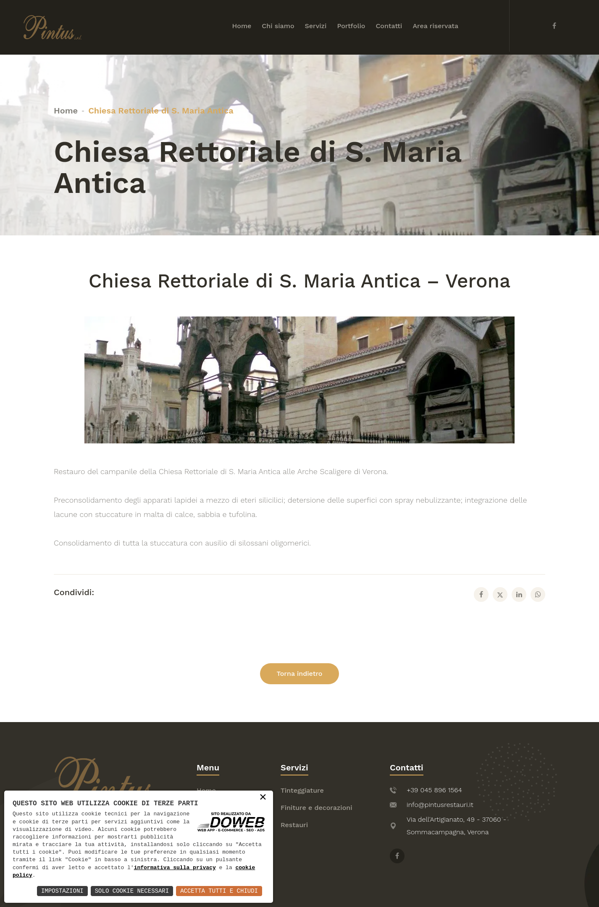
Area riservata (435, 26)
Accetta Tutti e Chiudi (219, 891)
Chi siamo (278, 26)
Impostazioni (62, 891)
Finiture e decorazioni (316, 808)
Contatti (389, 26)
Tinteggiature (302, 790)
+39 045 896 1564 (434, 790)
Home (242, 26)
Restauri (294, 825)
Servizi (316, 26)
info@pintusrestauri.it (440, 805)
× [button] (263, 798)
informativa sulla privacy (175, 868)
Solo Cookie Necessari (132, 891)
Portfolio (351, 26)
